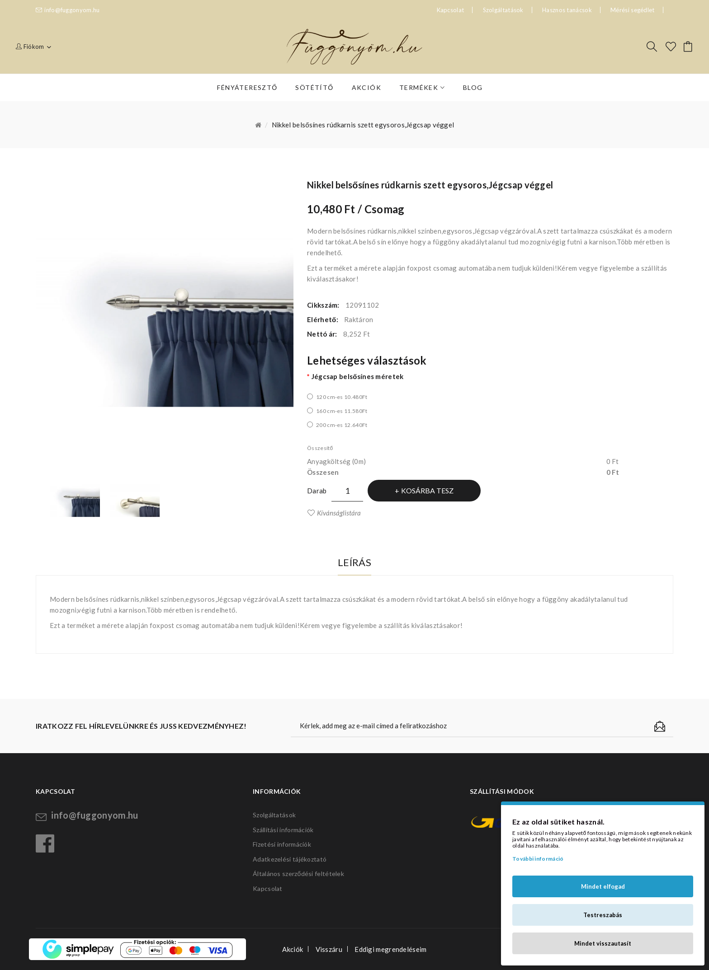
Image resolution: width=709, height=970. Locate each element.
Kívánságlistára (339, 513)
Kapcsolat (268, 888)
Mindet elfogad (603, 886)
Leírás (354, 562)
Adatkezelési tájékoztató (289, 859)
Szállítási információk (283, 830)
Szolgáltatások (503, 10)
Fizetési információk (282, 844)
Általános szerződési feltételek (298, 873)
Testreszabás (602, 914)
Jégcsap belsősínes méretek (358, 376)
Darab (317, 491)
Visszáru (329, 949)
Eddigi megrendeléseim (390, 949)
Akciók (292, 949)
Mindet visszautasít (602, 943)
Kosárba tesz (427, 490)
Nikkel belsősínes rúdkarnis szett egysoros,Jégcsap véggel (363, 125)
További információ (537, 858)
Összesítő (320, 448)
